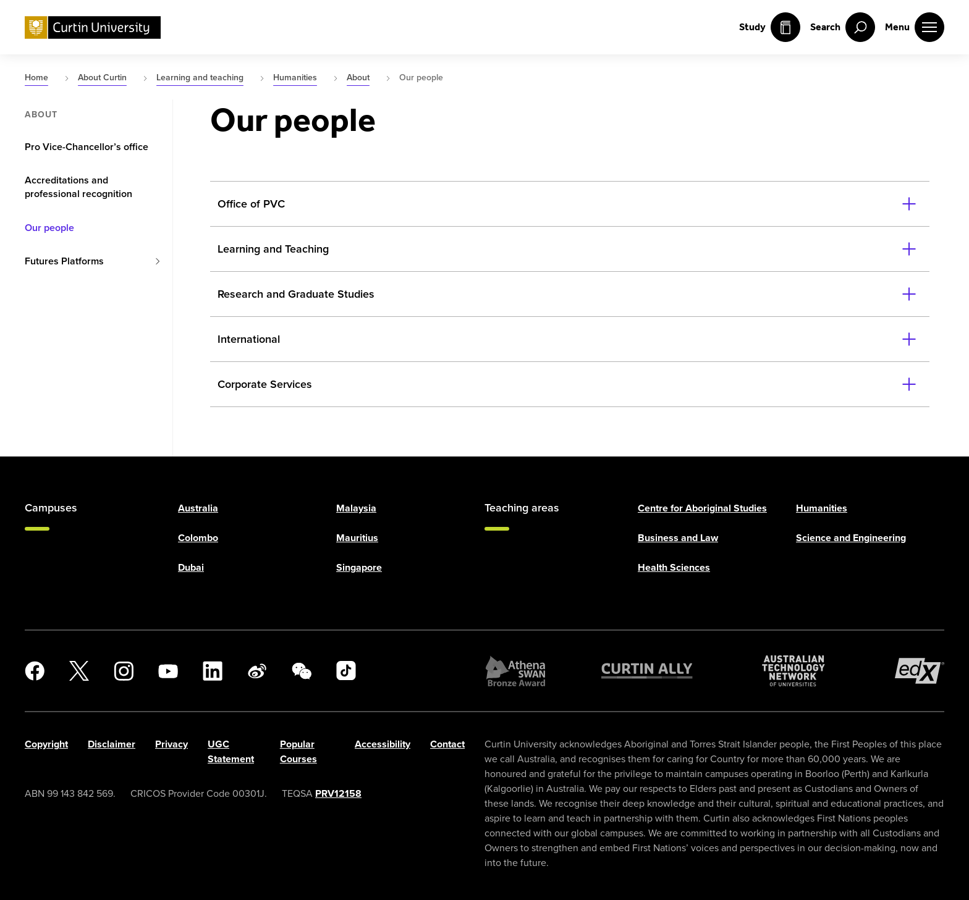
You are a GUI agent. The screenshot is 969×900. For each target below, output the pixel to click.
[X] (79, 671)
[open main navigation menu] (914, 27)
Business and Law (678, 538)
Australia (198, 508)
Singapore (359, 567)
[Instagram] (123, 671)
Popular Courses (298, 751)
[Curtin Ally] (647, 670)
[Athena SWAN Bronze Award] (515, 670)
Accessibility (382, 744)
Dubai (191, 567)
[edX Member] (919, 670)
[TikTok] (346, 671)
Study (769, 27)
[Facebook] (34, 671)
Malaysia (356, 508)
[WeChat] (301, 671)
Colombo (198, 538)
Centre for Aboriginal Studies (702, 508)
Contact (447, 744)
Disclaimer (111, 744)
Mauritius (357, 538)
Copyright (46, 744)
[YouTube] (168, 671)
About (41, 114)
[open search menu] (842, 27)
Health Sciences (674, 567)
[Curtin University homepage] (93, 27)
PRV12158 (338, 793)
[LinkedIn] (212, 671)
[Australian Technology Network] (793, 670)
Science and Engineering (851, 538)
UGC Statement (231, 751)
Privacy (171, 744)
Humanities (821, 508)
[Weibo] (257, 671)
